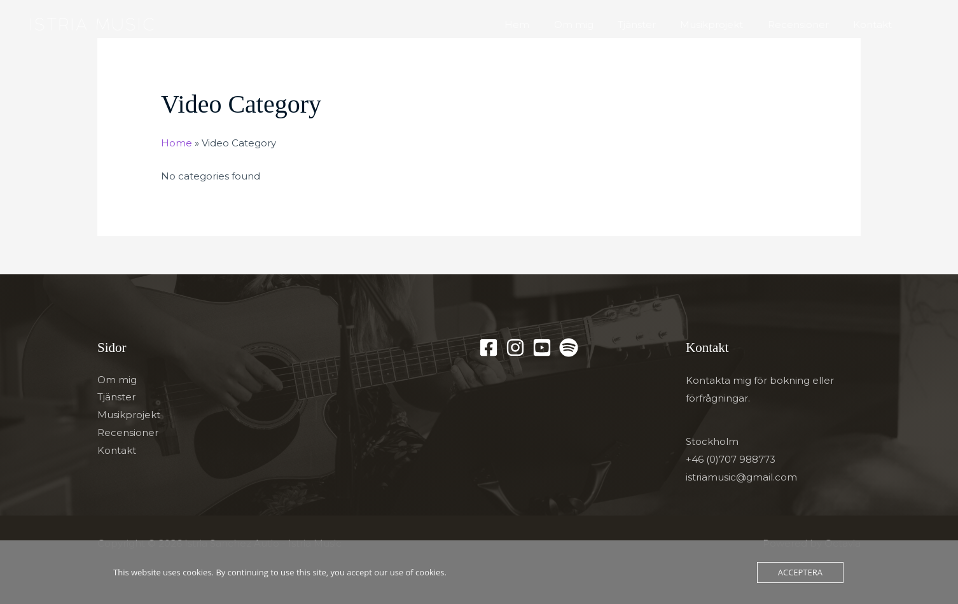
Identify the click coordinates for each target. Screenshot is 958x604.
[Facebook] (488, 346)
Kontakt (875, 24)
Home (176, 143)
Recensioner (806, 24)
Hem (546, 24)
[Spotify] (568, 346)
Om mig (597, 24)
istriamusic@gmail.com (741, 477)
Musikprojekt (724, 24)
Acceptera (800, 572)
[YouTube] (542, 346)
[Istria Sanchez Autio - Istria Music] (90, 24)
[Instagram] (515, 346)
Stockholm (712, 442)
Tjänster (655, 24)
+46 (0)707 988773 (730, 459)
